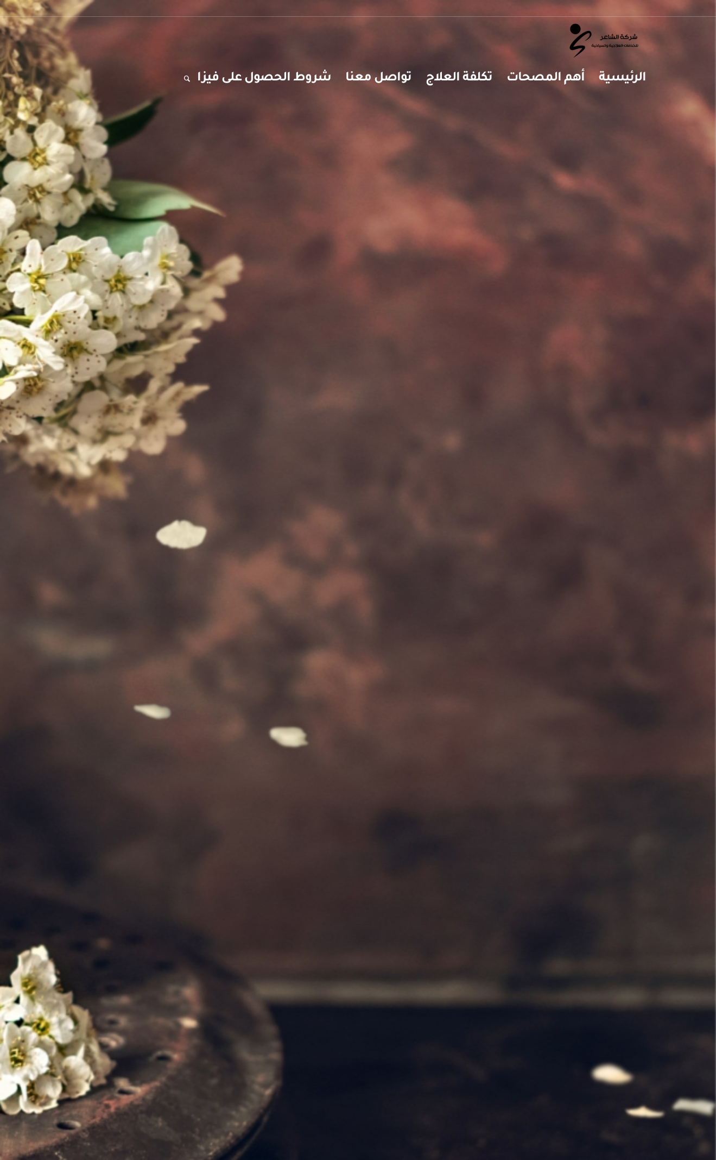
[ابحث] (183, 78)
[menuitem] (622, 78)
